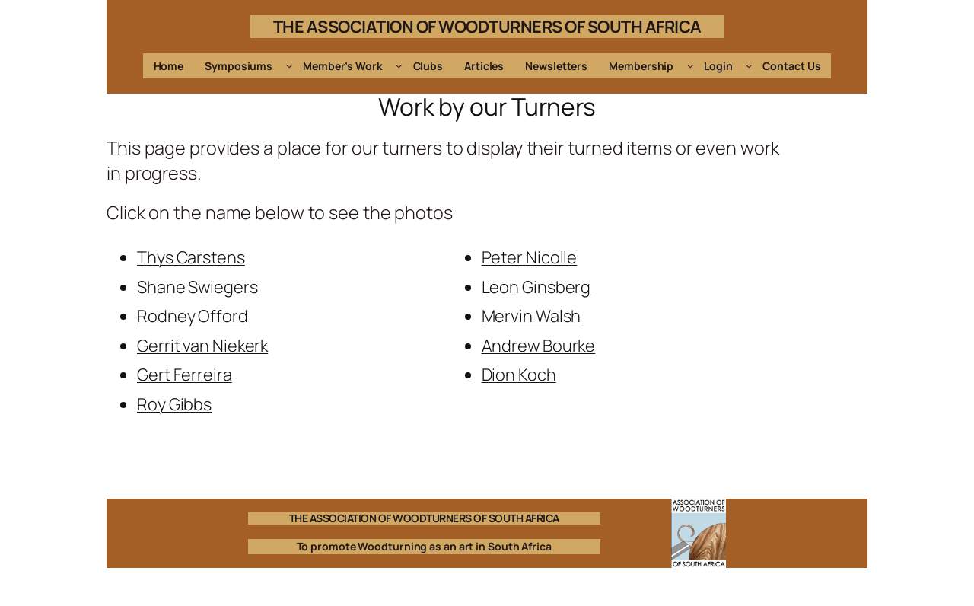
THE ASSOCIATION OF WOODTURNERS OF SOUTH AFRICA (487, 26)
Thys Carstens (191, 257)
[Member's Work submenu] (399, 65)
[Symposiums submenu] (289, 65)
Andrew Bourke (539, 345)
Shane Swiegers (197, 287)
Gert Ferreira (184, 374)
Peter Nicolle (530, 257)
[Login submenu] (749, 65)
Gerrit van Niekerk (202, 345)
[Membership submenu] (690, 65)
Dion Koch (519, 374)
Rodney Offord (192, 316)
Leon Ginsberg (536, 287)
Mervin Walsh (531, 316)
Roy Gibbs (174, 404)
